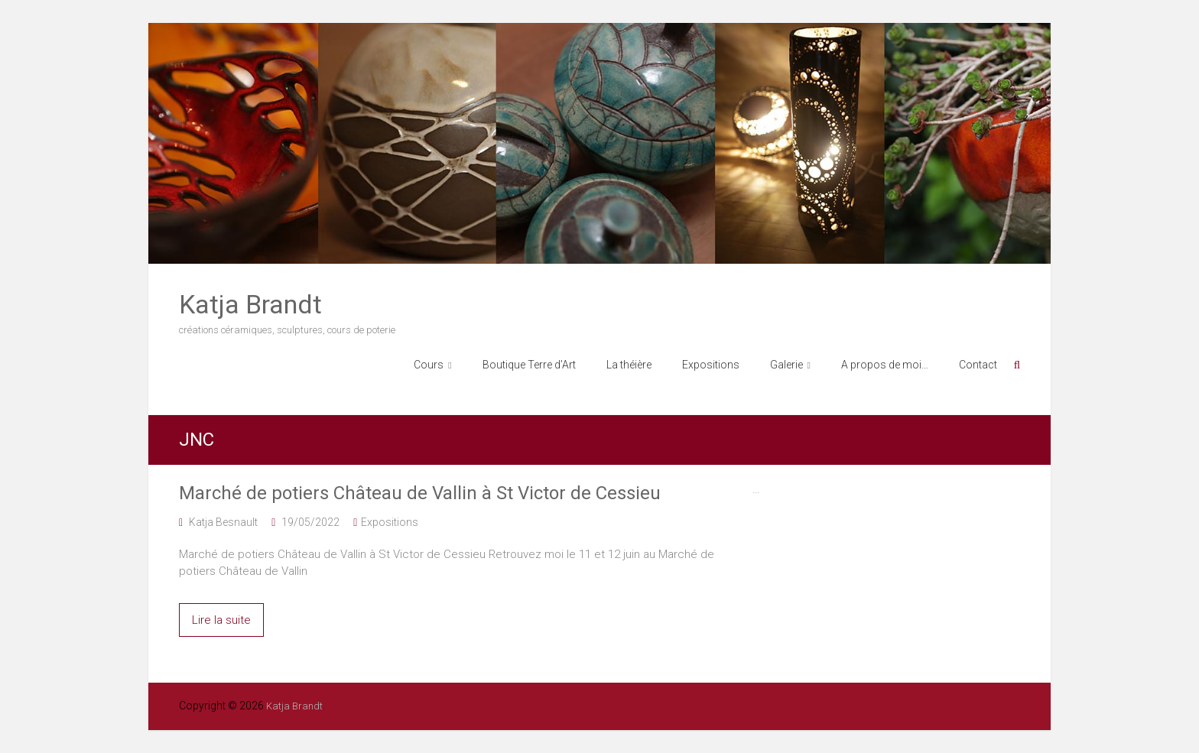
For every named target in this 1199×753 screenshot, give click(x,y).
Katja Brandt (250, 304)
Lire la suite (221, 620)
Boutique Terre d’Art (529, 365)
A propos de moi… (884, 365)
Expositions (710, 365)
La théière (628, 365)
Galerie (786, 365)
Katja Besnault (223, 522)
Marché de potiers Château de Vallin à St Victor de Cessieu (420, 493)
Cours (429, 365)
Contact (978, 365)
